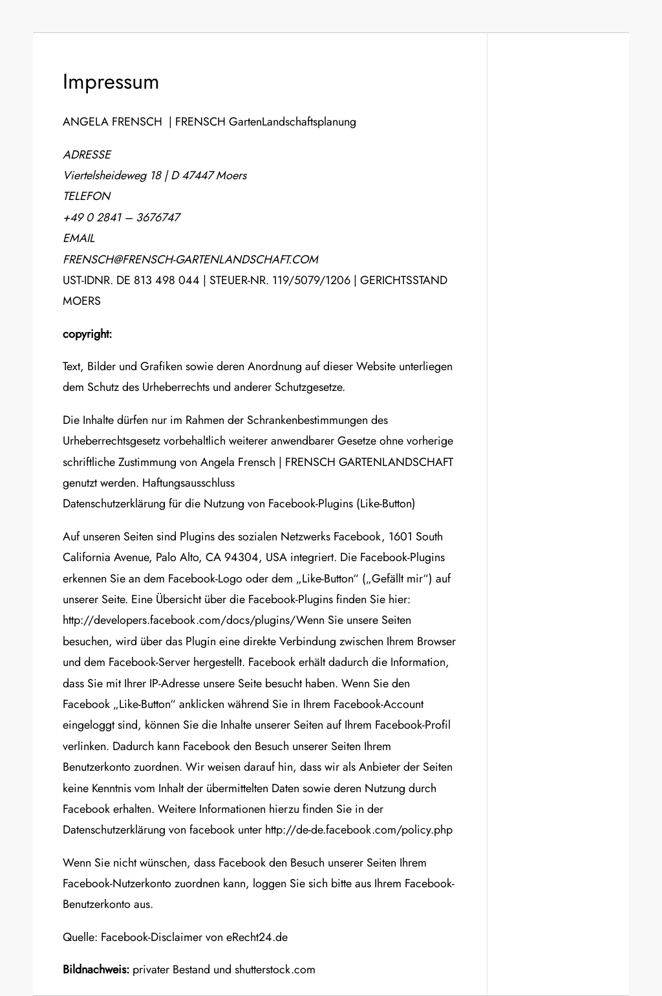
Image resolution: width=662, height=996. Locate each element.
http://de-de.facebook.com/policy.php (359, 829)
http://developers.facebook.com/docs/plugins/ (179, 620)
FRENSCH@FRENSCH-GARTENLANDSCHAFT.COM (190, 259)
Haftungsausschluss (187, 482)
